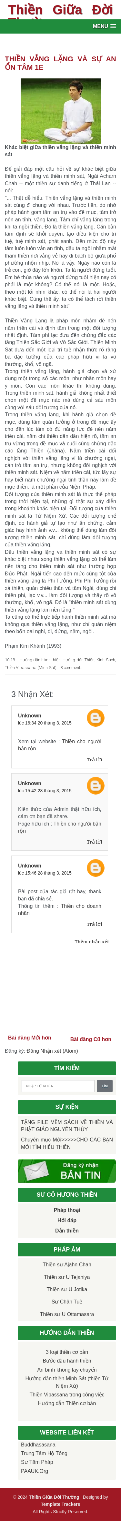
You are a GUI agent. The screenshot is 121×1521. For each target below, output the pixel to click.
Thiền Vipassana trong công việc (66, 1394)
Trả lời (94, 759)
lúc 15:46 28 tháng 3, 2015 (45, 873)
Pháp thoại (67, 1210)
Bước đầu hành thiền (67, 1361)
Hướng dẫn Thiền (78, 659)
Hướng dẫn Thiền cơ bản (67, 1403)
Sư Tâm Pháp (37, 1462)
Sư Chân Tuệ (67, 1301)
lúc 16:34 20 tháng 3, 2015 (45, 722)
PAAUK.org (34, 1471)
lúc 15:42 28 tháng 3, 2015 (45, 790)
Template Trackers (60, 1504)
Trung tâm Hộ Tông (44, 1453)
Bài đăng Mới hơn (29, 1037)
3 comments (72, 667)
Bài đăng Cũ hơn (90, 1039)
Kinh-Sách (105, 659)
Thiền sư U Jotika (67, 1289)
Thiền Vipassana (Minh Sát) (30, 667)
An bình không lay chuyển (66, 1370)
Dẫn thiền (67, 1230)
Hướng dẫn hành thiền (40, 659)
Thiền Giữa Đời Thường (60, 16)
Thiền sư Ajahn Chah (67, 1264)
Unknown (29, 715)
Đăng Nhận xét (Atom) (52, 1051)
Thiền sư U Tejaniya (67, 1277)
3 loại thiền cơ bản (67, 1352)
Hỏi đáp (66, 1220)
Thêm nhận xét (92, 941)
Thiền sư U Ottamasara (67, 1314)
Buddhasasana (38, 1444)
